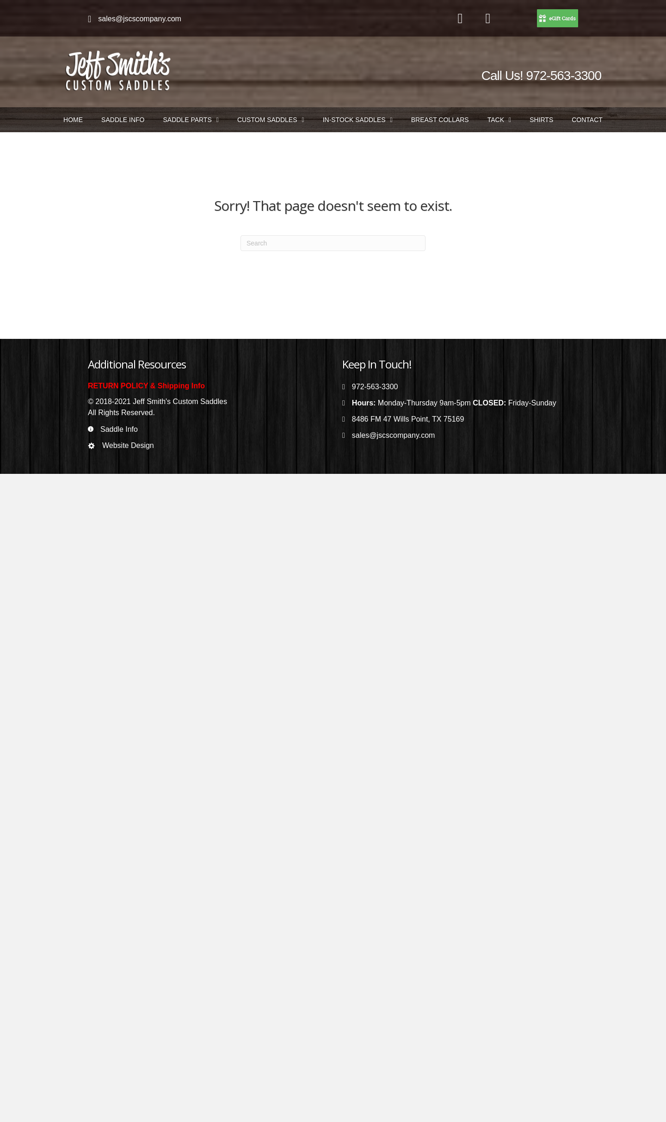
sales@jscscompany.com (139, 19)
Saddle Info (119, 429)
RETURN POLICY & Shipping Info (146, 386)
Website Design (128, 445)
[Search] (333, 243)
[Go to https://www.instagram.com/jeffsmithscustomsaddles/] (488, 19)
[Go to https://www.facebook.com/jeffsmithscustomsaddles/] (460, 19)
